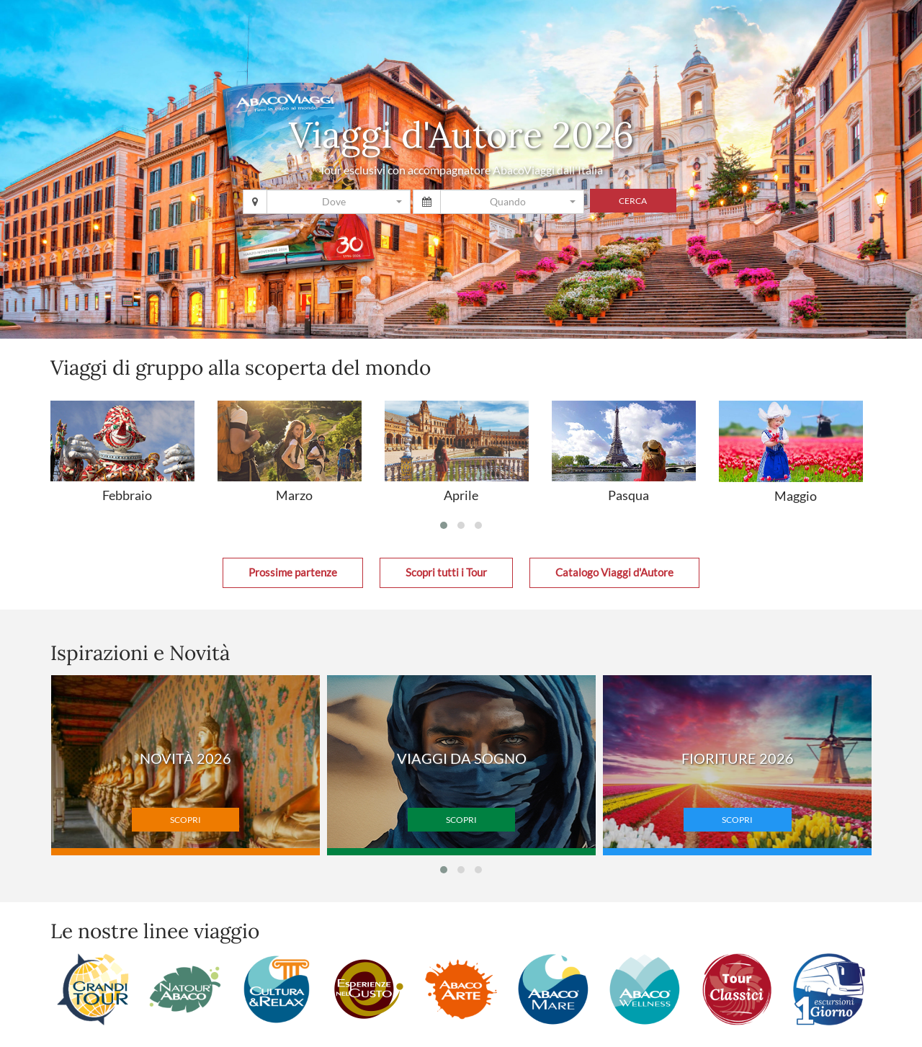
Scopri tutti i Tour (446, 572)
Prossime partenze (293, 572)
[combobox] (339, 202)
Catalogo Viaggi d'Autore (614, 572)
